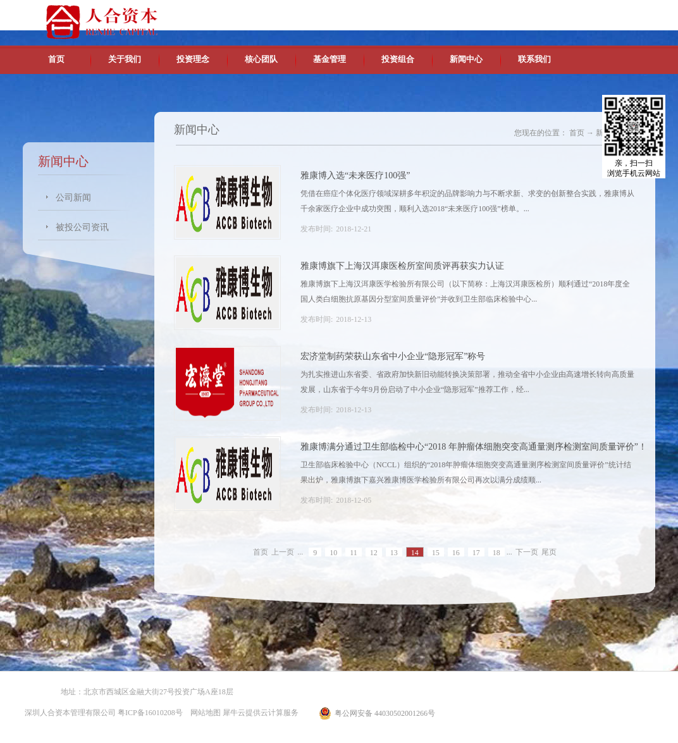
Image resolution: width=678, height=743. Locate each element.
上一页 (282, 552)
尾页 (549, 552)
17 (476, 552)
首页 (56, 59)
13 (394, 552)
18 (496, 552)
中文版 (534, 12)
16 (456, 552)
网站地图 (204, 712)
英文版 (563, 12)
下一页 (526, 552)
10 (333, 552)
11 (353, 552)
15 (436, 552)
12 (374, 552)
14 (415, 552)
